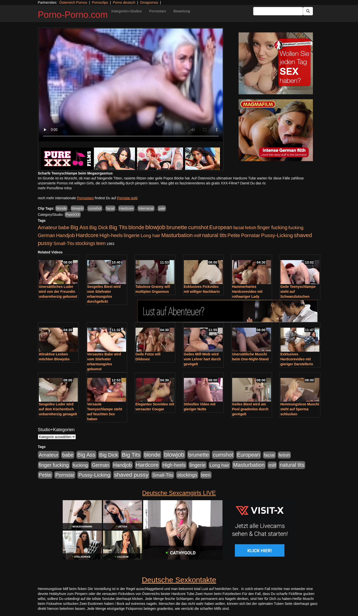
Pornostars (157, 11)
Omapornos (149, 2)
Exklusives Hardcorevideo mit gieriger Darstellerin (296, 359)
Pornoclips (100, 2)
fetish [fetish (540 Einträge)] (250, 227)
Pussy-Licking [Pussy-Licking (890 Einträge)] (277, 235)
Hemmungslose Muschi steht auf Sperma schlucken (299, 409)
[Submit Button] (308, 11)
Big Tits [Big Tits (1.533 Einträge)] (118, 227)
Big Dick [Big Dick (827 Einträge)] (98, 227)
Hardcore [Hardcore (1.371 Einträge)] (87, 235)
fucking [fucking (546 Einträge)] (295, 227)
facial (110, 208)
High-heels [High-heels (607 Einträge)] (111, 235)
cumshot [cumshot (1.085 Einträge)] (198, 227)
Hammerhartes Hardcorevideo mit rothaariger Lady (247, 291)
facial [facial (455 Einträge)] (238, 227)
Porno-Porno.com (73, 15)
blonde (61, 208)
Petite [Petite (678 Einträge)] (233, 235)
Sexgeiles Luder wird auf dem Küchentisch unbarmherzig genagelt (58, 409)
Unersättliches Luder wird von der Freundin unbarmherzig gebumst (58, 291)
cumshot (94, 208)
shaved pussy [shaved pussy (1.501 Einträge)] (131, 475)
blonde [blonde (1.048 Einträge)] (136, 227)
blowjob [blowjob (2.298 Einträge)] (155, 227)
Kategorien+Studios (126, 11)
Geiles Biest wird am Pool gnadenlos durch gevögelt (250, 409)
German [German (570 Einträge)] (46, 235)
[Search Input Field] (278, 11)
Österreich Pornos (73, 2)
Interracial (146, 208)
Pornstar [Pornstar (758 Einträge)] (250, 235)
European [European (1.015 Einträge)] (220, 227)
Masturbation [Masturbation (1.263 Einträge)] (177, 235)
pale (162, 208)
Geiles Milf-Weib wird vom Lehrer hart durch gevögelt (202, 359)
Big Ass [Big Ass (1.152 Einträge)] (79, 227)
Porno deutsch (124, 2)
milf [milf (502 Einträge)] (197, 235)
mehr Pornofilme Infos (55, 188)
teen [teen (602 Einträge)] (101, 243)
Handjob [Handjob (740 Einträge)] (65, 235)
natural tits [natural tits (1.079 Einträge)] (214, 235)
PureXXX (73, 215)
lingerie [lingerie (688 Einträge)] (132, 235)
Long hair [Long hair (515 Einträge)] (150, 235)
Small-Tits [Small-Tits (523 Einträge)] (63, 243)
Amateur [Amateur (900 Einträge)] (47, 227)
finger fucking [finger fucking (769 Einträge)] (272, 227)
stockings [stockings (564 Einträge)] (85, 243)
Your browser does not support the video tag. (131, 85)
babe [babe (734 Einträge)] (63, 227)
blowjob (77, 208)
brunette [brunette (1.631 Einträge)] (176, 227)
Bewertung (181, 11)
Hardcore (126, 208)
